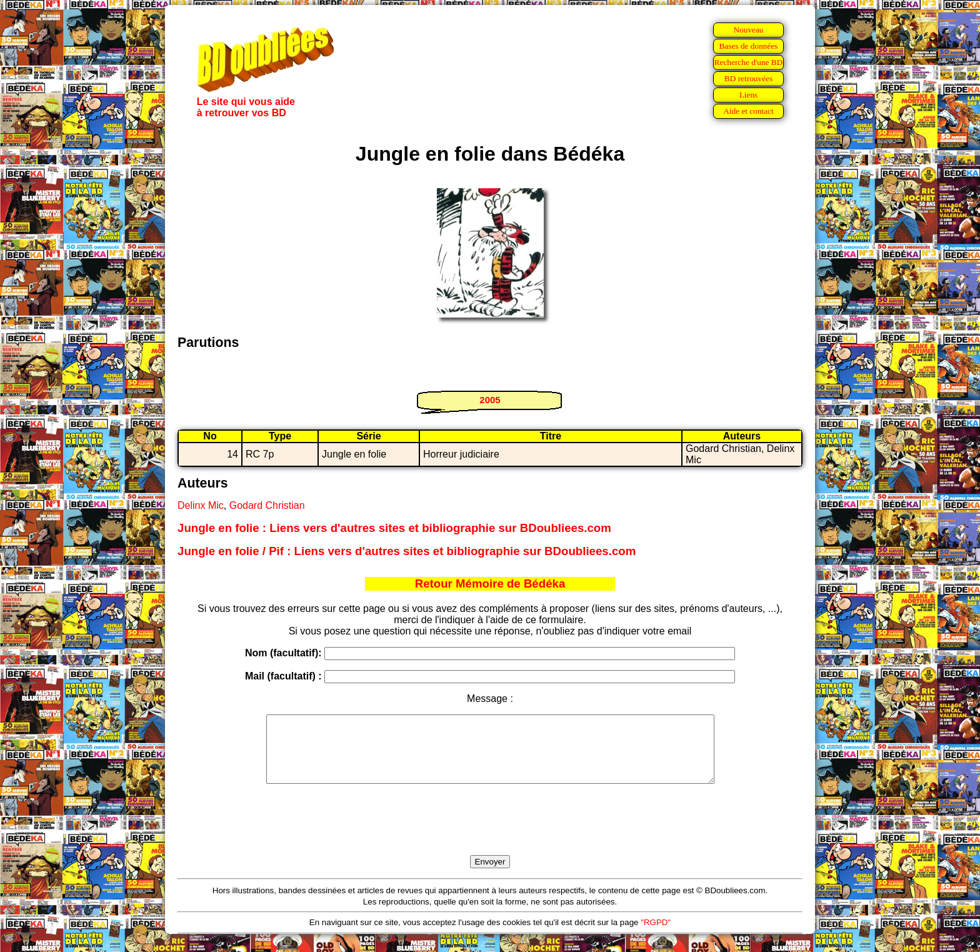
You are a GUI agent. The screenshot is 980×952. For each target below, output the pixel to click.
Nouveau (748, 29)
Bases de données (748, 46)
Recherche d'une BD (748, 62)
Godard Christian (267, 505)
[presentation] (490, 833)
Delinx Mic (201, 505)
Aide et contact (748, 111)
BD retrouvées (748, 78)
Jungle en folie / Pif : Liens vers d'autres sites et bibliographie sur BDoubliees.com (407, 551)
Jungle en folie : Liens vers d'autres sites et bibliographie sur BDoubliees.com (394, 527)
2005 (489, 399)
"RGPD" (656, 935)
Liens (748, 94)
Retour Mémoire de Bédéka (490, 583)
